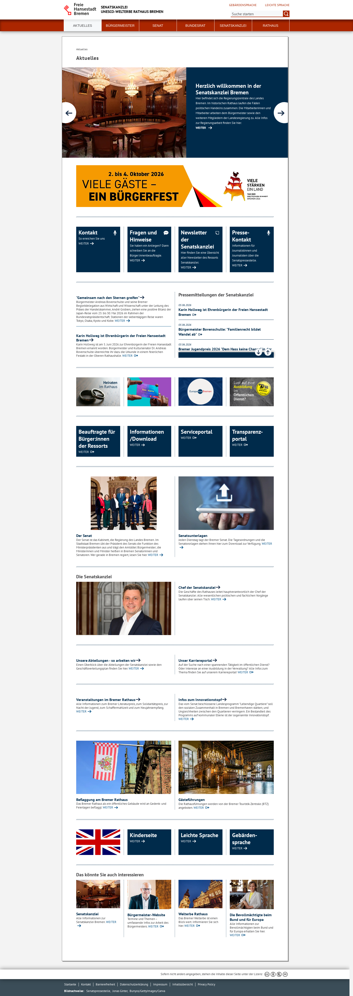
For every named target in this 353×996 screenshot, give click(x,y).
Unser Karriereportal (195, 660)
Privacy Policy (206, 984)
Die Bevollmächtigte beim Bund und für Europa (251, 917)
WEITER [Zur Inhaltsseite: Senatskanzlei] (201, 128)
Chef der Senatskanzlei (196, 587)
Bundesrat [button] (195, 25)
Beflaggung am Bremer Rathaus (102, 799)
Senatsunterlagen (192, 535)
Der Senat (84, 535)
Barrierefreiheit (105, 984)
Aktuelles (82, 25)
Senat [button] (157, 25)
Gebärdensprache (243, 5)
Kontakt (86, 984)
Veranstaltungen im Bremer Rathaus (105, 699)
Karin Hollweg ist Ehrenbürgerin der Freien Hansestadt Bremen (121, 338)
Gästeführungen (191, 799)
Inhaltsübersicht (182, 984)
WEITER (84, 243)
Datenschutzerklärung (134, 984)
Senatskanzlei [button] (233, 25)
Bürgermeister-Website (146, 914)
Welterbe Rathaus (193, 914)
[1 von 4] (175, 112)
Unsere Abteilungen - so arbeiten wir (106, 660)
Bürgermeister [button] (120, 25)
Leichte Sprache (277, 5)
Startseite (70, 984)
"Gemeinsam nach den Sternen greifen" (107, 297)
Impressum (160, 984)
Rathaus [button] (270, 25)
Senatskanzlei (87, 914)
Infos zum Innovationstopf (200, 699)
